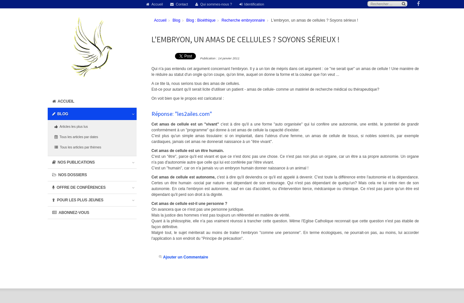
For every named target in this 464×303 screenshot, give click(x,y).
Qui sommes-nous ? (216, 4)
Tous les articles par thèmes (80, 147)
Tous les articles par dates (79, 137)
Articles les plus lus (74, 126)
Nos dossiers (72, 175)
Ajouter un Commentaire (185, 257)
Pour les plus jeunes (80, 200)
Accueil (157, 4)
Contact (182, 4)
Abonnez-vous (74, 212)
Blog (62, 114)
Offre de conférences (81, 187)
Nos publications (76, 162)
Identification (254, 4)
